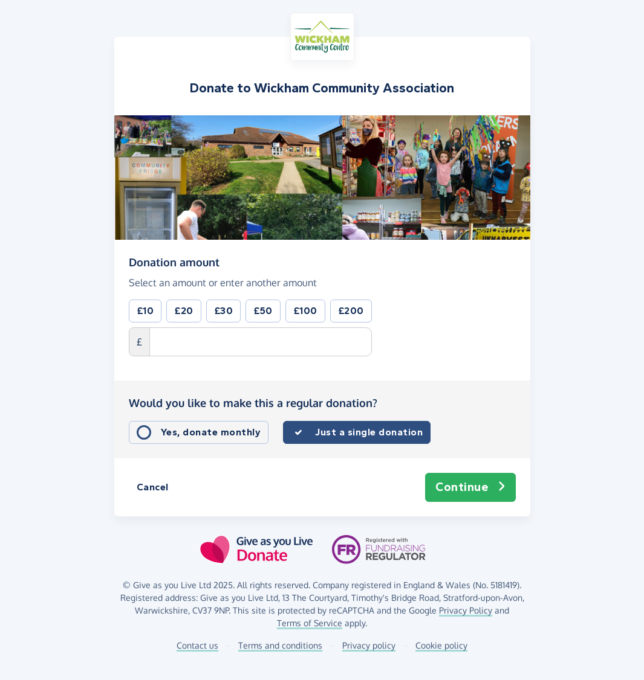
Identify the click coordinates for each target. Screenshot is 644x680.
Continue (470, 487)
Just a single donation (369, 432)
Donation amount (174, 262)
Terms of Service (309, 623)
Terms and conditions (280, 645)
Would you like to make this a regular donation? (253, 402)
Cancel (153, 487)
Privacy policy (368, 645)
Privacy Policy (465, 610)
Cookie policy (441, 645)
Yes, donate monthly (211, 432)
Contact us (197, 645)
